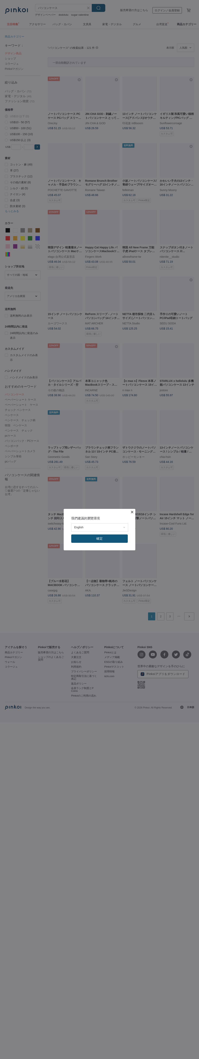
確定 (99, 538)
